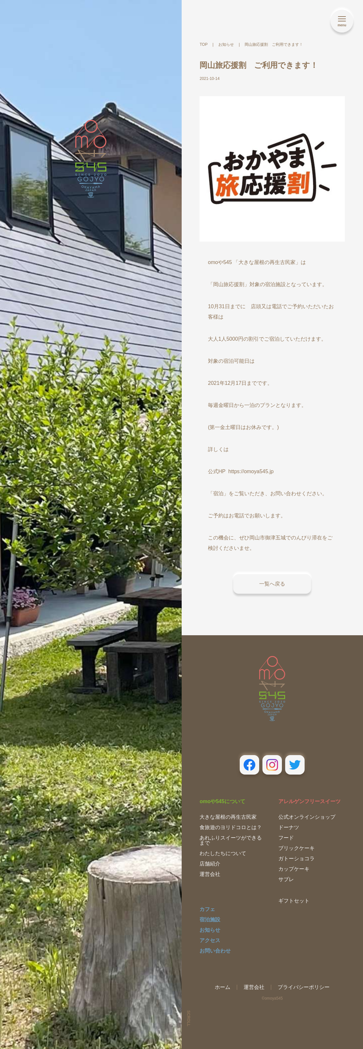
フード (286, 837)
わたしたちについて (223, 853)
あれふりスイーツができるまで (231, 840)
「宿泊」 (218, 493)
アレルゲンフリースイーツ (309, 801)
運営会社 (210, 874)
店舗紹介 (210, 863)
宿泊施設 (210, 919)
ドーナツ (288, 827)
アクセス (210, 940)
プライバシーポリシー (304, 987)
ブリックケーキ (296, 848)
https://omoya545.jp (251, 471)
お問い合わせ (215, 951)
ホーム (222, 987)
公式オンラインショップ (306, 817)
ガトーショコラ (296, 858)
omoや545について (222, 801)
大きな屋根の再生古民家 (228, 817)
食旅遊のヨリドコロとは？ (231, 827)
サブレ (286, 879)
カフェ (207, 909)
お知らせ (210, 930)
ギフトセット (293, 901)
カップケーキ (293, 869)
